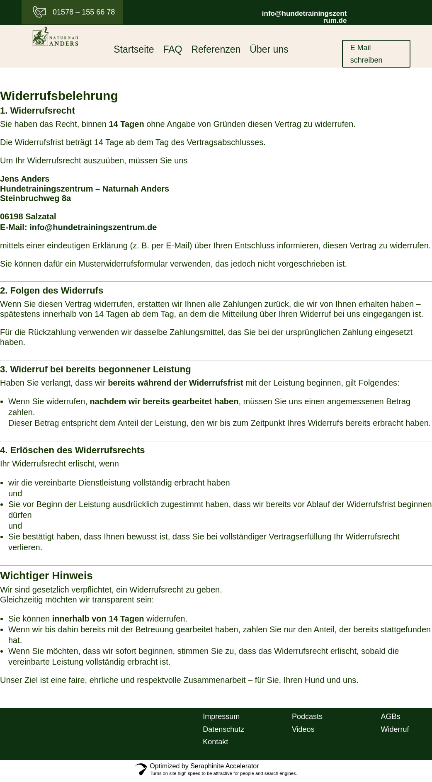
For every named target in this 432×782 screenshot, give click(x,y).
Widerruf (395, 732)
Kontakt (215, 745)
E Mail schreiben (369, 55)
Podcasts (307, 719)
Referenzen (215, 50)
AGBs (390, 719)
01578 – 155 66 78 (84, 12)
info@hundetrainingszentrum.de (304, 17)
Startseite (134, 50)
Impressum (221, 719)
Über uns (269, 50)
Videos (303, 732)
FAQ (172, 50)
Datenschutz (223, 732)
